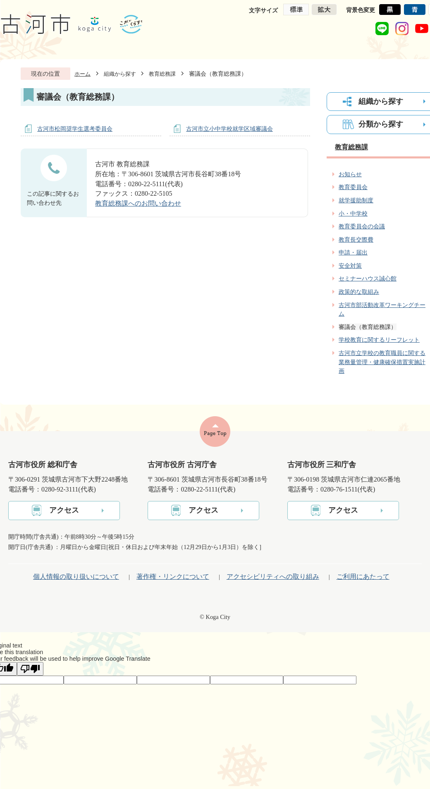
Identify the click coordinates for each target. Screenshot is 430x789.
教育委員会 (353, 187)
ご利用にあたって (363, 576)
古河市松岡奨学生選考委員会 (74, 128)
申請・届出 (353, 252)
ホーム (82, 74)
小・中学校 (353, 213)
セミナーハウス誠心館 (368, 278)
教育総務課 (162, 74)
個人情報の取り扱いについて (76, 576)
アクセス (64, 510)
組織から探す (120, 74)
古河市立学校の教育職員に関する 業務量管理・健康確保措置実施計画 (382, 362)
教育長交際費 (356, 239)
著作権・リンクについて (172, 576)
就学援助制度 (356, 200)
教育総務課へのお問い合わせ (138, 203)
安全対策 (350, 265)
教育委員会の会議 (362, 226)
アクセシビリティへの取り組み (273, 576)
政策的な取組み (359, 291)
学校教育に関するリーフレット (379, 339)
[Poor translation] (30, 669)
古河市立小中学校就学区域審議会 (229, 128)
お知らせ (350, 174)
